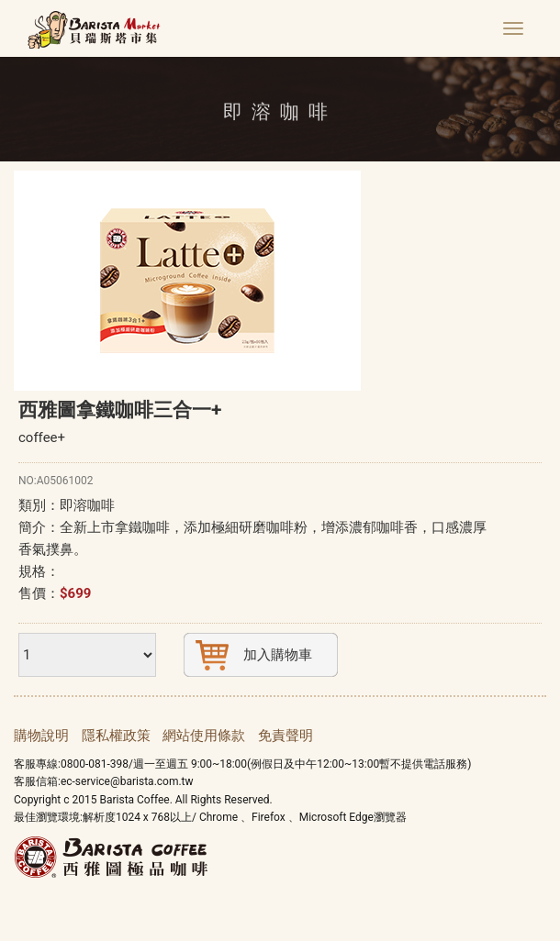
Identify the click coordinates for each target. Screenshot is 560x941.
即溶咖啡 (87, 505)
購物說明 (41, 735)
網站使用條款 (203, 735)
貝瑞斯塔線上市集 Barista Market (94, 32)
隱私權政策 (116, 735)
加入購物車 (277, 655)
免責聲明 (285, 735)
